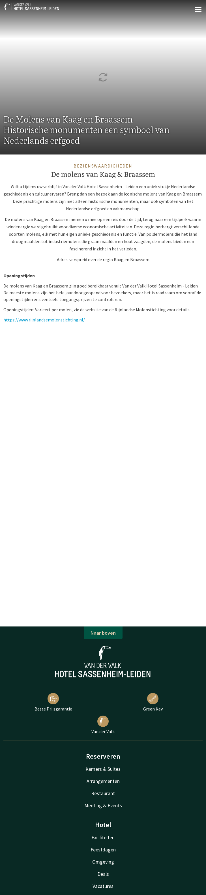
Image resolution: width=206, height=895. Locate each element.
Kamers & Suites (103, 769)
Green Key (153, 702)
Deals (103, 874)
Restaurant (103, 793)
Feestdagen (103, 849)
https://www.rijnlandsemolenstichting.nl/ (44, 320)
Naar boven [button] (103, 633)
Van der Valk (103, 725)
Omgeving (103, 861)
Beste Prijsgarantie (53, 702)
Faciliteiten (103, 837)
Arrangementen (103, 781)
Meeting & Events (103, 805)
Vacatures (103, 886)
